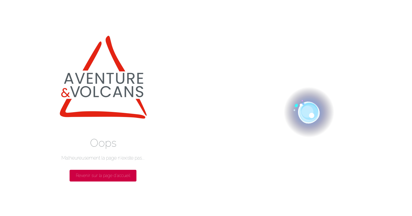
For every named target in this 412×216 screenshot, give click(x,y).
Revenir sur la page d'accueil (103, 175)
